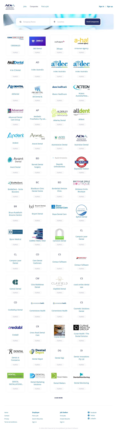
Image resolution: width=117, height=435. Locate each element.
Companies (34, 6)
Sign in (101, 6)
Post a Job (35, 416)
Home (6, 412)
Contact (6, 416)
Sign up (110, 6)
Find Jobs (63, 416)
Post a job (45, 6)
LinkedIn (93, 418)
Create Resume (65, 419)
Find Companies (93, 22)
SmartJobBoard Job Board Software (67, 428)
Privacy (6, 419)
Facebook (93, 412)
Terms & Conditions (10, 422)
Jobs (25, 6)
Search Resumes (37, 419)
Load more (58, 398)
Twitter (92, 415)
